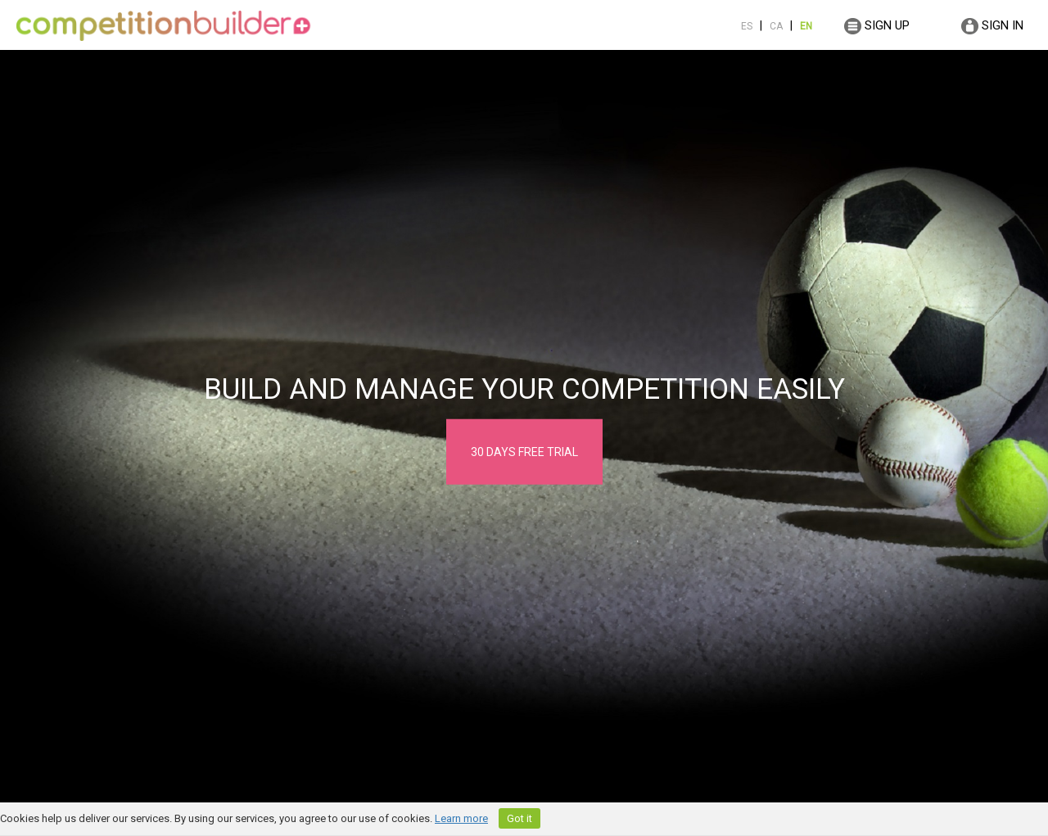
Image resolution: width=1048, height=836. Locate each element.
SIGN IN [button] (992, 25)
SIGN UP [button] (877, 25)
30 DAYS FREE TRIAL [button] (524, 452)
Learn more (461, 818)
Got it (519, 818)
